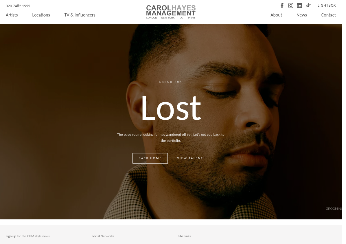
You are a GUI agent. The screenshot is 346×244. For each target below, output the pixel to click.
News (302, 15)
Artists (12, 15)
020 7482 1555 (18, 5)
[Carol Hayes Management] (171, 12)
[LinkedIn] (299, 5)
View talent (190, 158)
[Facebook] (282, 5)
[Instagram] (290, 5)
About (276, 15)
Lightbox (327, 5)
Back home (150, 158)
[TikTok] (308, 5)
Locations (41, 15)
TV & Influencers (80, 15)
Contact (328, 15)
